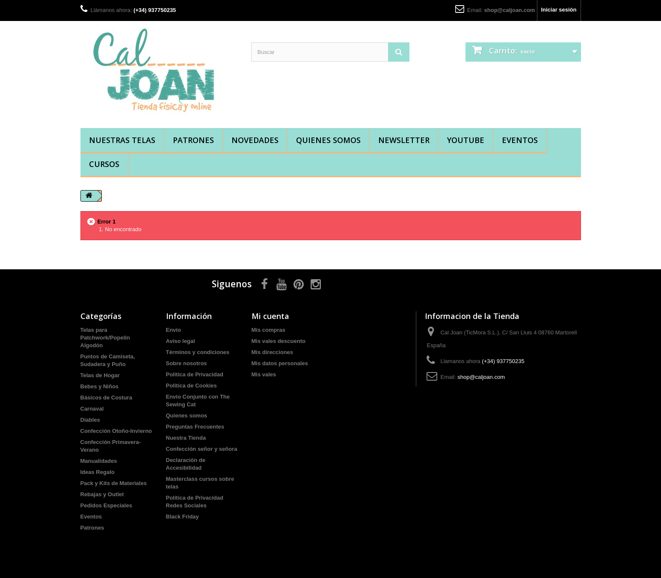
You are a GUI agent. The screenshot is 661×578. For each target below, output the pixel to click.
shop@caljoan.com (509, 10)
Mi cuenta (270, 316)
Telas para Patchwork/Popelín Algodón (105, 338)
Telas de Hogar (100, 375)
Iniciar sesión (558, 9)
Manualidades (98, 461)
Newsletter (404, 140)
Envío (173, 330)
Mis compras (268, 330)
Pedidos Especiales (106, 505)
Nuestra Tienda (186, 438)
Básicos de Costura (106, 397)
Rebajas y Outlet (102, 494)
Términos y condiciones (198, 352)
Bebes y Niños (99, 386)
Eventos (520, 140)
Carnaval (92, 408)
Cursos (104, 164)
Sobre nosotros (186, 363)
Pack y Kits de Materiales (113, 483)
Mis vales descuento (278, 341)
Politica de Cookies (191, 385)
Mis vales (264, 374)
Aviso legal (180, 341)
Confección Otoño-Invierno (116, 431)
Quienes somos (328, 140)
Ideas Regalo (97, 472)
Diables (90, 420)
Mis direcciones (272, 352)
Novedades (255, 140)
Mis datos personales (280, 363)
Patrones (193, 140)
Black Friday (182, 516)
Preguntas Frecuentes (195, 426)
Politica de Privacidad (194, 374)
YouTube (465, 140)
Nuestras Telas (122, 140)
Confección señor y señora (201, 449)
